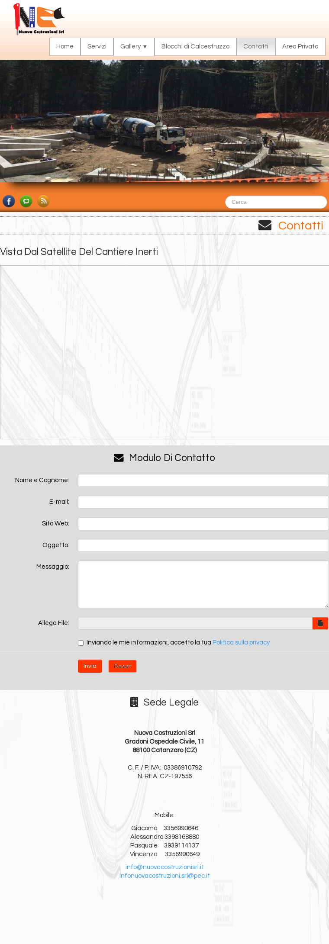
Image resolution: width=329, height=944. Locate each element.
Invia (90, 666)
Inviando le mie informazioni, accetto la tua (174, 642)
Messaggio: (52, 567)
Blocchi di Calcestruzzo (195, 46)
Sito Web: (55, 523)
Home (65, 46)
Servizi (96, 46)
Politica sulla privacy (241, 642)
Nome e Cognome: (42, 480)
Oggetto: (55, 545)
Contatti (255, 46)
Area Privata (300, 46)
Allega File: (53, 623)
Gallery (134, 46)
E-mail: (59, 502)
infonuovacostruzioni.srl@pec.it (164, 876)
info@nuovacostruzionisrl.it (165, 867)
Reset (122, 666)
